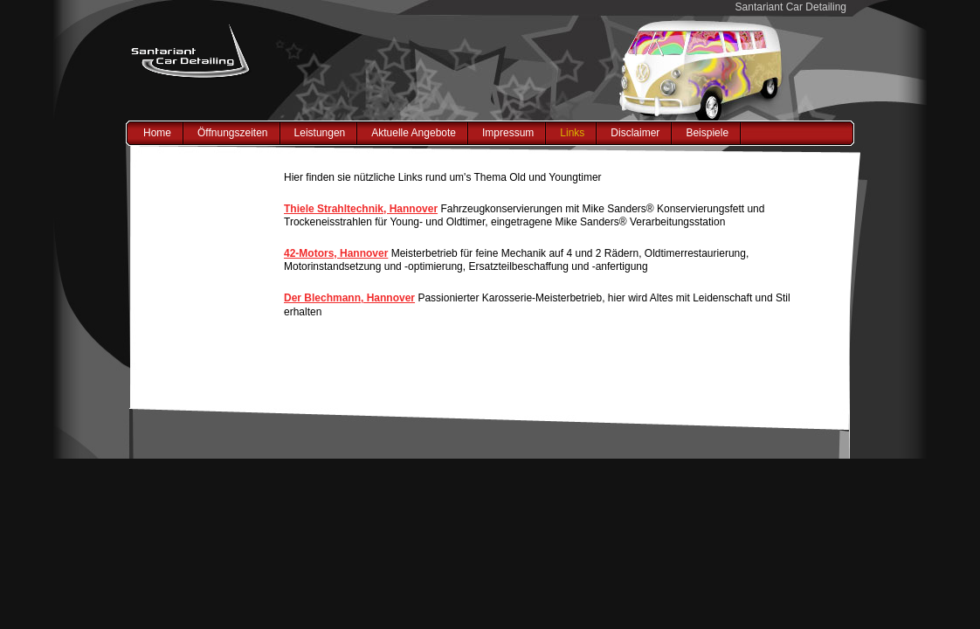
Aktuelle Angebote (413, 133)
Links (572, 133)
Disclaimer (635, 133)
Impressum (508, 133)
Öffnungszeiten (232, 133)
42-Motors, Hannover (336, 253)
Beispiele (707, 133)
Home (157, 133)
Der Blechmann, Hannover (349, 298)
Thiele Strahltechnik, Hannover (361, 209)
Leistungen (320, 133)
